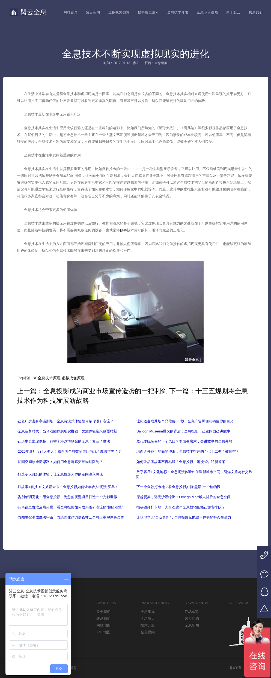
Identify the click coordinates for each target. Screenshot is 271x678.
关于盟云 (233, 12)
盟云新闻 (93, 12)
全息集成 (148, 611)
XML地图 (103, 631)
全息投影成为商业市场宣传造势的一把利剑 (105, 391)
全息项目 (148, 618)
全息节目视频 (207, 12)
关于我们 (103, 611)
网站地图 (103, 625)
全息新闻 (192, 625)
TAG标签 (192, 611)
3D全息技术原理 (47, 378)
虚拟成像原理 (73, 378)
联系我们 (256, 12)
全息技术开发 (178, 12)
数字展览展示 (148, 12)
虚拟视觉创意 (119, 12)
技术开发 (148, 625)
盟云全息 (28, 12)
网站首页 (71, 12)
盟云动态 (192, 618)
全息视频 (148, 631)
